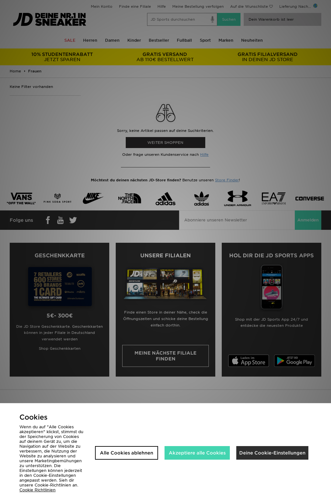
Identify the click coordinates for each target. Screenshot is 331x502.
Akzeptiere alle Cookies (197, 452)
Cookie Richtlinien (37, 489)
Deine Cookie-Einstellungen (272, 452)
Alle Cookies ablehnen (126, 452)
